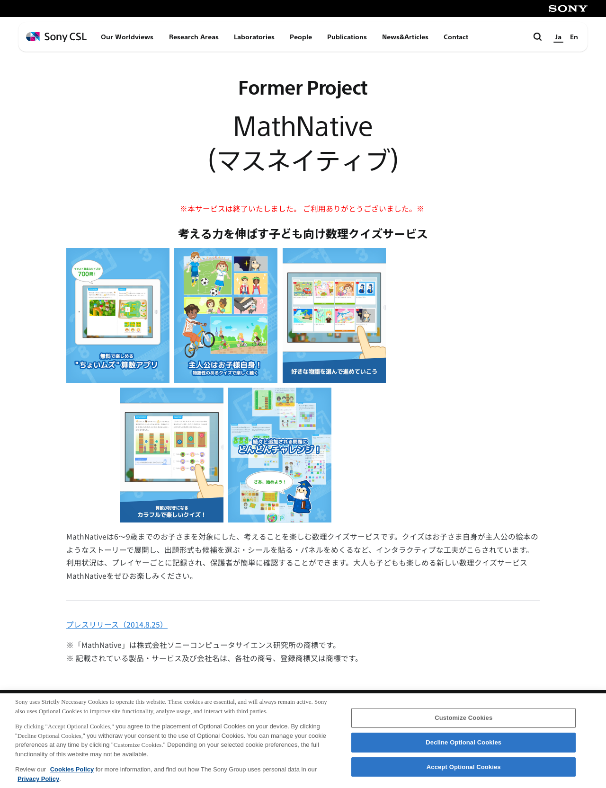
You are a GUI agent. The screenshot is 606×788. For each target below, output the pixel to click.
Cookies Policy (72, 775)
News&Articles (405, 37)
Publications (347, 37)
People (301, 37)
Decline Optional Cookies (463, 748)
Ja (558, 37)
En (574, 37)
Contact (456, 37)
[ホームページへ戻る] (56, 37)
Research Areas (194, 37)
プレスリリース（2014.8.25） (117, 624)
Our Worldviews (127, 37)
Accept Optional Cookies (464, 772)
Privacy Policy (38, 784)
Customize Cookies (463, 723)
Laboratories (254, 37)
